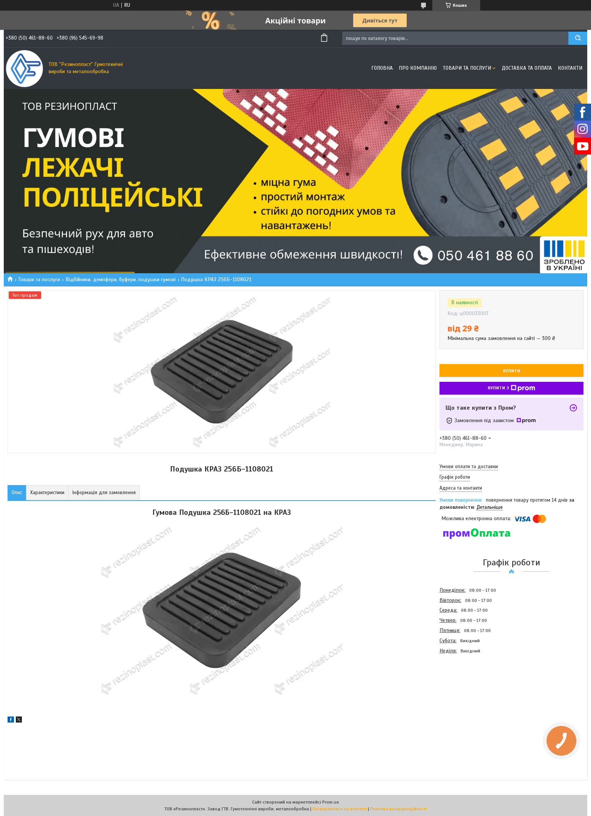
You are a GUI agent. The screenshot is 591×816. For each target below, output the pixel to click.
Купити (511, 371)
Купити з (511, 388)
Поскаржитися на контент (339, 808)
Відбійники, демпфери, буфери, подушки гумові (121, 279)
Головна (382, 68)
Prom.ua (330, 802)
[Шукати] (577, 38)
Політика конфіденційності (398, 808)
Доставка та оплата (527, 68)
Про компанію (418, 68)
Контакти (570, 68)
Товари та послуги (467, 68)
